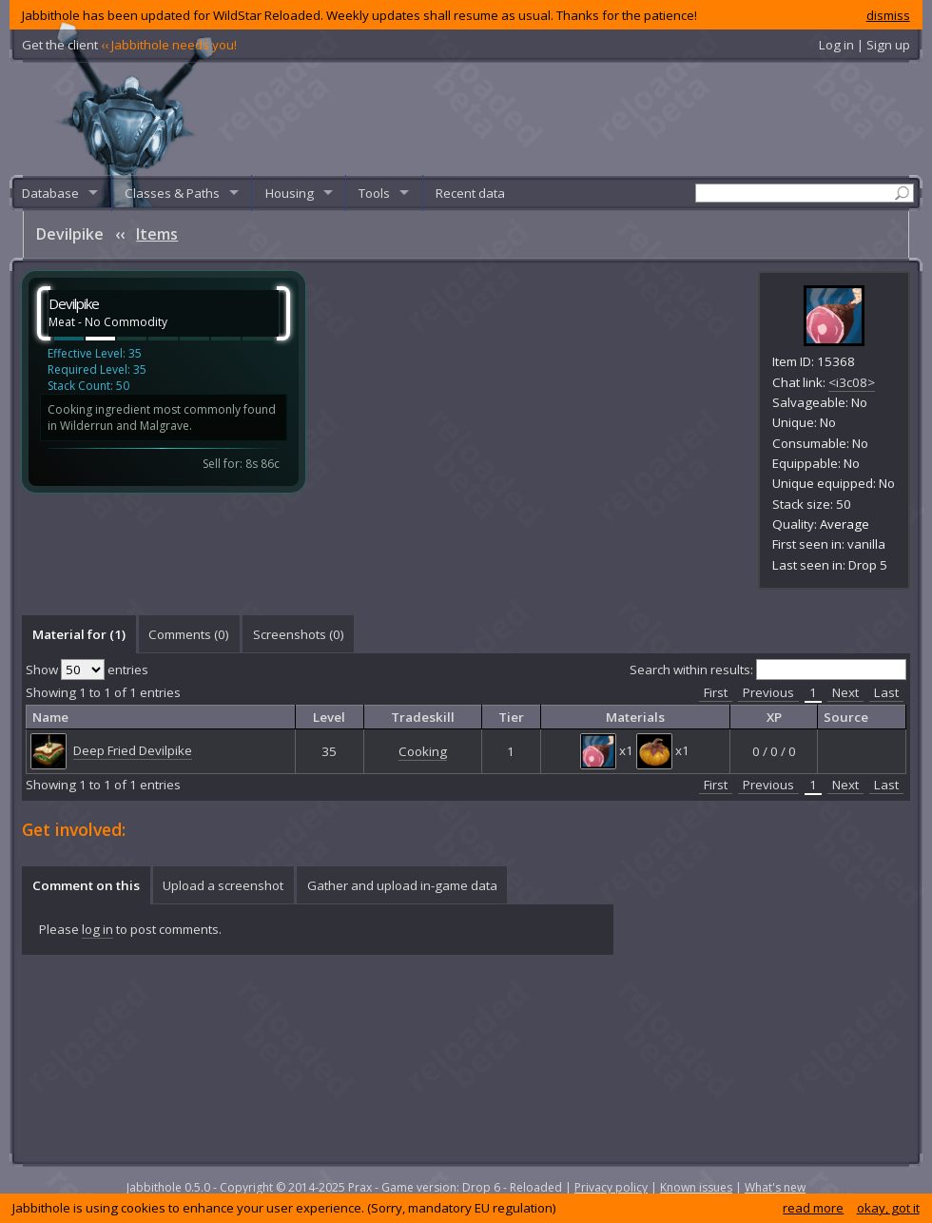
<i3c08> (851, 382)
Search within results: (768, 669)
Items (157, 233)
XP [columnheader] (774, 717)
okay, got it (888, 1207)
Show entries (87, 669)
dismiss (888, 15)
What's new (775, 1187)
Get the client (129, 44)
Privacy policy (611, 1187)
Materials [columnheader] (635, 717)
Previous (768, 692)
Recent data (470, 193)
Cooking (422, 751)
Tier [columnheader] (511, 717)
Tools (374, 193)
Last (886, 692)
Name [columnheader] (50, 717)
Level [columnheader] (329, 717)
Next (845, 692)
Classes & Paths (172, 193)
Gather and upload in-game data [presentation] (402, 885)
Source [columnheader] (846, 717)
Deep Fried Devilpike (132, 750)
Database (50, 193)
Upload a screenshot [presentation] (223, 885)
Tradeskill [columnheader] (423, 717)
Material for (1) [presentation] (79, 634)
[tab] (78, 634)
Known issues (696, 1187)
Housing (289, 193)
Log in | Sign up (864, 44)
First (716, 692)
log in (97, 929)
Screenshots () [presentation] (298, 634)
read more (813, 1207)
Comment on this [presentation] (86, 885)
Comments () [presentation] (188, 634)
